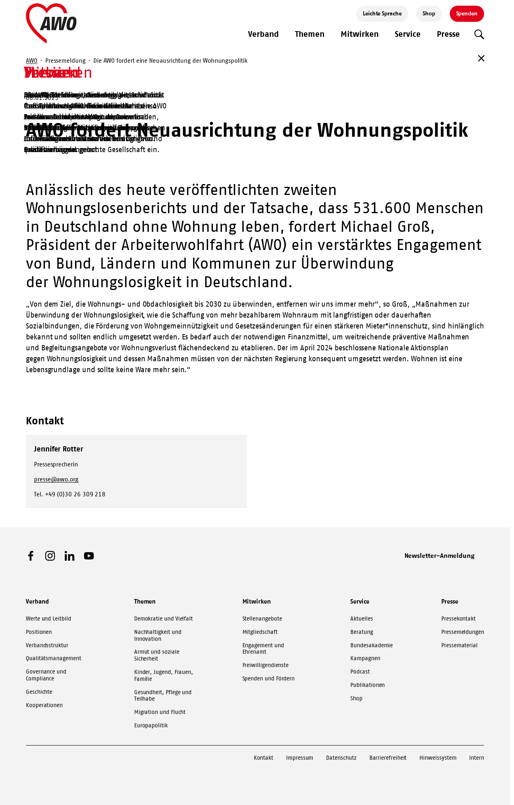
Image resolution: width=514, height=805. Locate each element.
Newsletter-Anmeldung (439, 555)
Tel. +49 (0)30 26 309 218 (69, 494)
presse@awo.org (56, 479)
